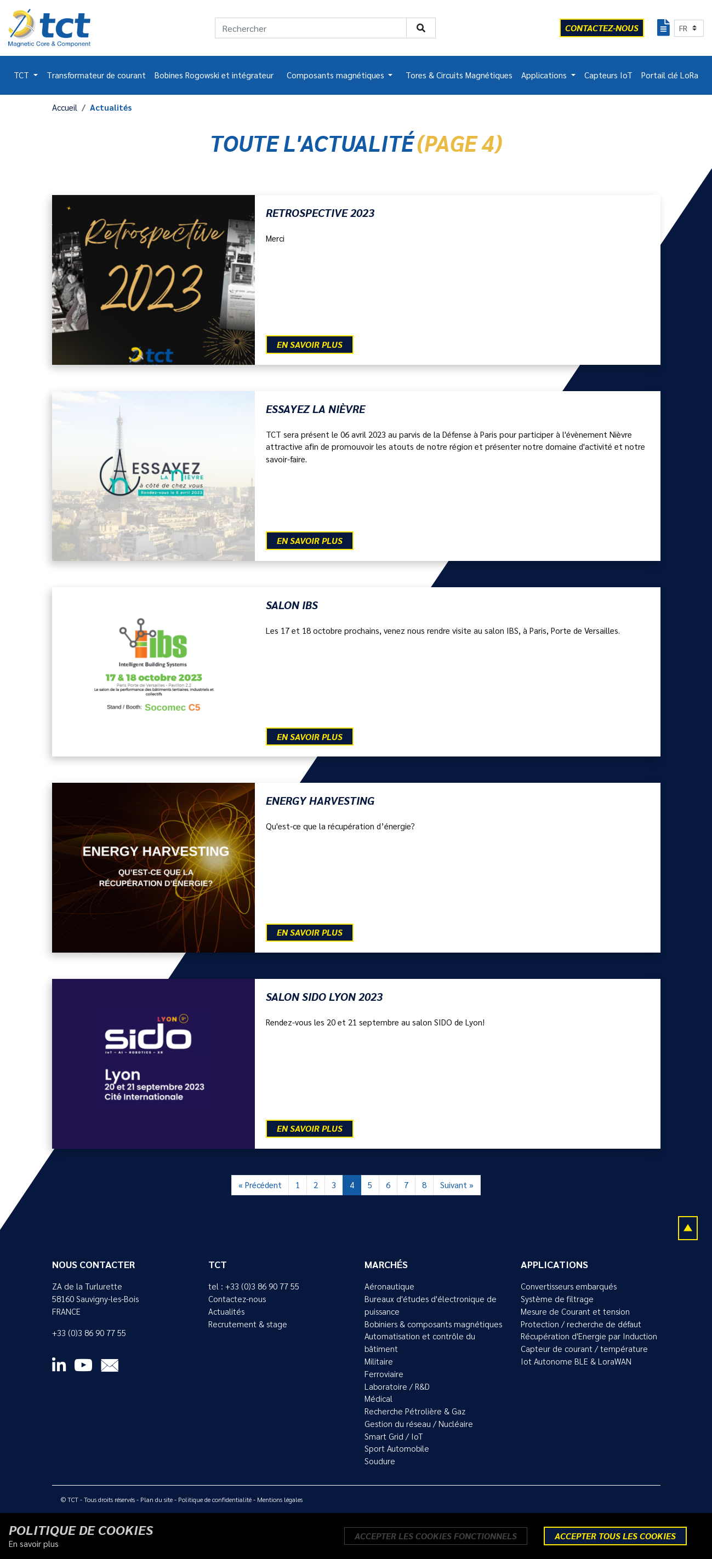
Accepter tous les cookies (615, 1535)
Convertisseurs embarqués (569, 1286)
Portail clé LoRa (669, 75)
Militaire (378, 1361)
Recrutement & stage (247, 1324)
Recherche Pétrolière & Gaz (414, 1411)
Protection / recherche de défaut (581, 1324)
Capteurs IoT (608, 75)
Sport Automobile (396, 1448)
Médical (378, 1398)
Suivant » (457, 1184)
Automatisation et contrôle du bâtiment (419, 1342)
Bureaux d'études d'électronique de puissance (430, 1305)
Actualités (226, 1311)
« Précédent (260, 1184)
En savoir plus (310, 344)
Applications (545, 75)
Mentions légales (280, 1499)
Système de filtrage (557, 1298)
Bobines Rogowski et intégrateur (214, 75)
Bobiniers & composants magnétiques (433, 1324)
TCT (22, 75)
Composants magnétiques (336, 75)
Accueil (64, 107)
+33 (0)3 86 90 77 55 (89, 1332)
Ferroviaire (383, 1373)
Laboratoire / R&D (397, 1386)
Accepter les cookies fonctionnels (436, 1535)
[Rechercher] (311, 28)
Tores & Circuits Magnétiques (459, 75)
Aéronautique (389, 1286)
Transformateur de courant (96, 75)
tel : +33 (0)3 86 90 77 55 (253, 1286)
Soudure (379, 1460)
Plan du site (156, 1499)
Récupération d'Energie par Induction (589, 1336)
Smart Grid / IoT (393, 1436)
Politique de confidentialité (215, 1499)
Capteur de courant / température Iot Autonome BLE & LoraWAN (584, 1355)
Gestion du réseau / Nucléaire (418, 1423)
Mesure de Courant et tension (575, 1311)
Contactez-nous (237, 1298)
